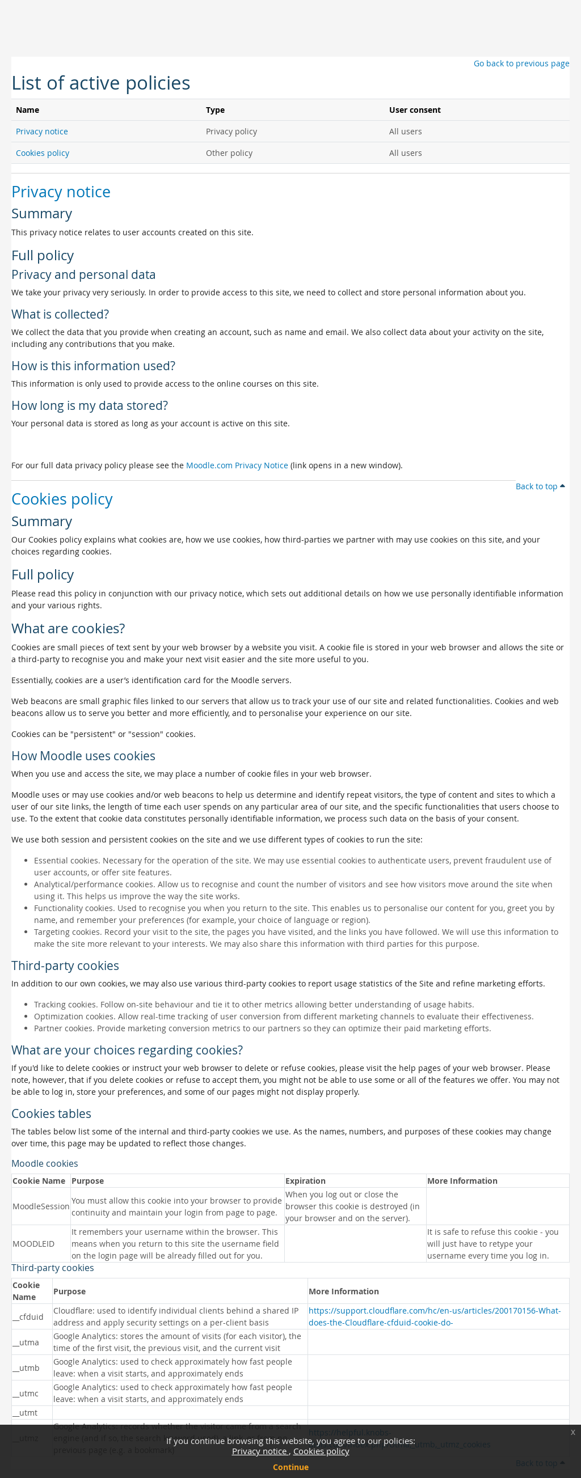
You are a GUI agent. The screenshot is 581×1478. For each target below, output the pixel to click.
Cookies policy (321, 1450)
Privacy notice (260, 1450)
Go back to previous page (522, 63)
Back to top (540, 486)
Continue (291, 1467)
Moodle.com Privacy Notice (237, 465)
